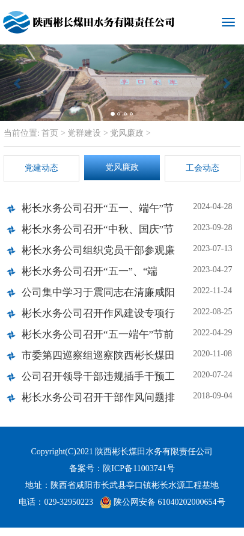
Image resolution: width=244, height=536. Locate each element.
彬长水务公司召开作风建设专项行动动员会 (98, 317)
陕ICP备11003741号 (138, 468)
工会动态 (202, 167)
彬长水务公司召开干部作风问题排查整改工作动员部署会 (98, 401)
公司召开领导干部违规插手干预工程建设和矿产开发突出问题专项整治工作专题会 (98, 380)
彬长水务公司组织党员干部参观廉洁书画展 (98, 254)
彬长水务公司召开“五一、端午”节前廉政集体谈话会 (98, 212)
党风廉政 (127, 133)
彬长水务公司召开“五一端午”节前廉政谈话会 (98, 338)
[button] (18, 82)
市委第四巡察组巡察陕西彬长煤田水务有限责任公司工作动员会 (98, 359)
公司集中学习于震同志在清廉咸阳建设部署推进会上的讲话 (98, 296)
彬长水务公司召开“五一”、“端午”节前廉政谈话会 (89, 275)
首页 (49, 133)
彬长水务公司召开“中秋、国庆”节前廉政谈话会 (98, 233)
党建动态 (41, 167)
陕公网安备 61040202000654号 (162, 502)
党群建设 (84, 133)
